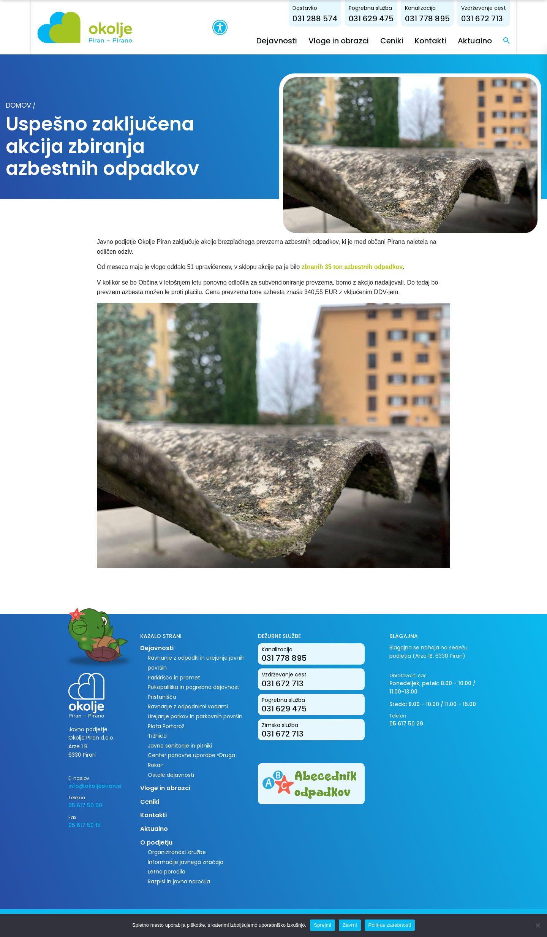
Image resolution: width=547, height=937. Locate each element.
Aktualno (506, 40)
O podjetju (156, 842)
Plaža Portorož (166, 726)
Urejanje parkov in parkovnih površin (195, 716)
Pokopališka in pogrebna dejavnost (193, 687)
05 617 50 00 (85, 805)
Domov (18, 105)
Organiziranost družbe (177, 852)
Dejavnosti (308, 40)
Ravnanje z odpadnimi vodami (188, 706)
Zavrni (350, 925)
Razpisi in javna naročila (179, 881)
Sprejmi (322, 925)
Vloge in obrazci (370, 40)
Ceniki (423, 40)
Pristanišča (162, 696)
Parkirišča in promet (174, 677)
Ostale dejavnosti (171, 774)
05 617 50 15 (84, 825)
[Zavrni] (537, 925)
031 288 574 (346, 18)
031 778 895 (458, 18)
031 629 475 (402, 18)
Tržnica (157, 736)
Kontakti (462, 40)
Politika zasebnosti (389, 925)
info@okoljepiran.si (94, 785)
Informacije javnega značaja (185, 861)
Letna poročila (166, 871)
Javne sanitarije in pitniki (180, 745)
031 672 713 (513, 18)
